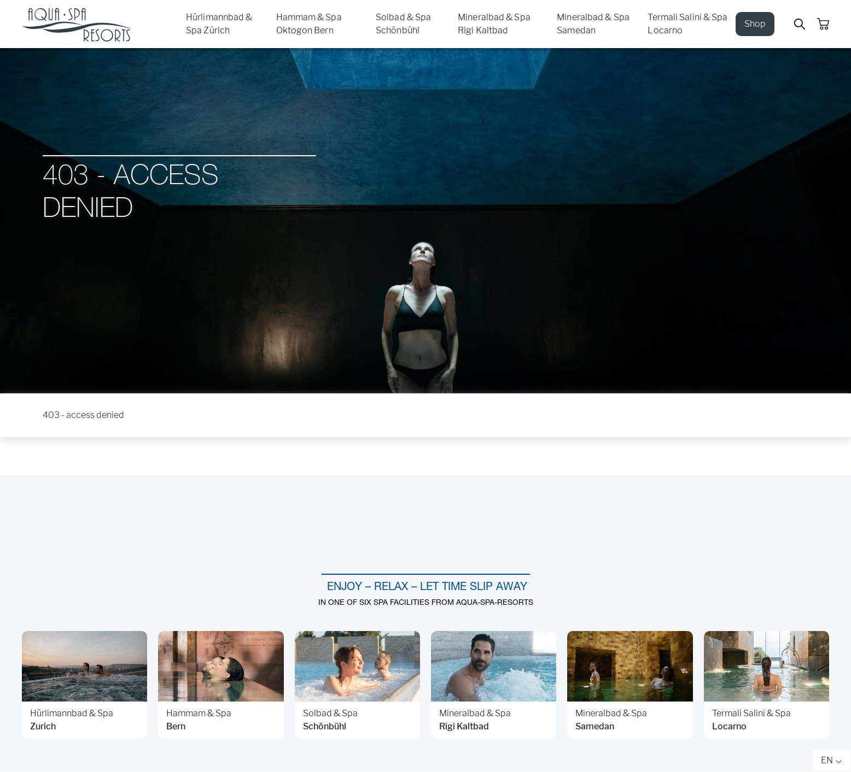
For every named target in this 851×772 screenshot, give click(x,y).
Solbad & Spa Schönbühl (403, 24)
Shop (755, 24)
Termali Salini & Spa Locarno (687, 24)
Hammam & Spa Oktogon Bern (309, 24)
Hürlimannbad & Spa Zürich (219, 24)
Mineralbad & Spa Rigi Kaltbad (494, 24)
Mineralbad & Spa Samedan (593, 24)
